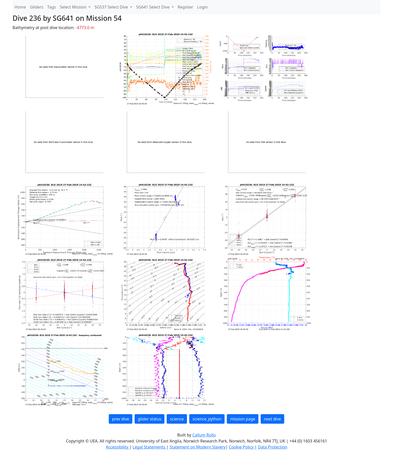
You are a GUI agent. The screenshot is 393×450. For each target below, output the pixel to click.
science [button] (177, 419)
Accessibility (117, 447)
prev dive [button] (120, 419)
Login (202, 7)
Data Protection (272, 447)
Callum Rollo (204, 435)
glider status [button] (149, 419)
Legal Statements (149, 447)
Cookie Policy (242, 447)
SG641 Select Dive (153, 7)
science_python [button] (206, 419)
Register (185, 7)
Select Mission (73, 7)
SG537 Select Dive (111, 7)
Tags (51, 7)
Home (20, 7)
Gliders (36, 7)
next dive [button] (272, 419)
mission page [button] (242, 419)
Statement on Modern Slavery (198, 447)
